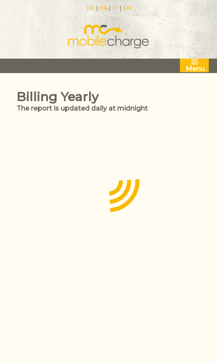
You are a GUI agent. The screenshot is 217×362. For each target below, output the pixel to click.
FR (103, 8)
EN (127, 8)
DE (90, 8)
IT (115, 8)
